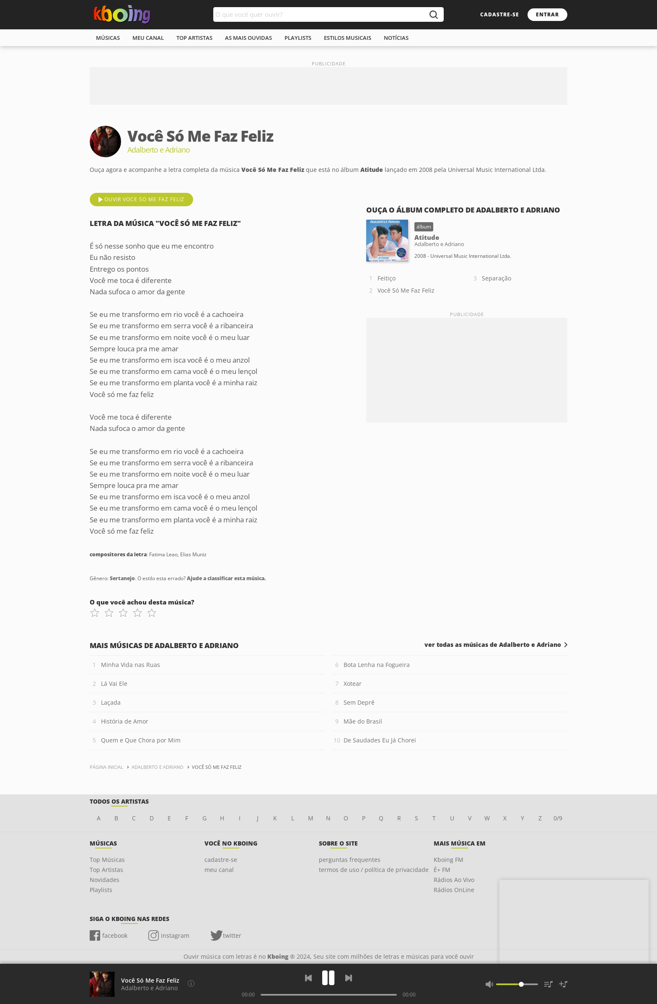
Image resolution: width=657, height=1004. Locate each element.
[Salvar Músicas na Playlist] (563, 984)
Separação (496, 278)
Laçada (111, 702)
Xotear (353, 683)
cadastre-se (499, 14)
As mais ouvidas (248, 38)
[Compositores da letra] (191, 983)
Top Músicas (107, 860)
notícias (396, 38)
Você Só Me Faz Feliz (406, 290)
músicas (108, 38)
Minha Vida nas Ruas (130, 665)
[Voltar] (308, 978)
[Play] (328, 977)
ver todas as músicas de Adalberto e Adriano (492, 645)
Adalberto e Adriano (149, 988)
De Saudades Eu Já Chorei (380, 740)
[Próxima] (348, 978)
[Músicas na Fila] (548, 984)
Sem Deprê (359, 702)
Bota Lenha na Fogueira (377, 665)
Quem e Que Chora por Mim (141, 740)
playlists (298, 38)
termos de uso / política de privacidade (374, 870)
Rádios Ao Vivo (454, 880)
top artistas (194, 38)
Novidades (104, 880)
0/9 (558, 818)
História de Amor (124, 721)
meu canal (148, 38)
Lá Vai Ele (114, 683)
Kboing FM (448, 860)
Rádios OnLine (454, 890)
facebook (114, 935)
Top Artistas (106, 870)
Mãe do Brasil (363, 721)
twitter (232, 935)
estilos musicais (347, 38)
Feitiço (387, 278)
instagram (175, 935)
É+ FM (442, 870)
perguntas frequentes (349, 860)
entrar (547, 14)
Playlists (101, 890)
